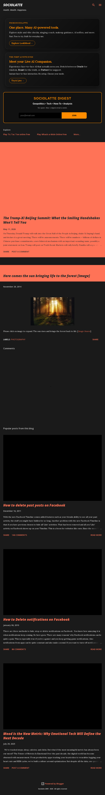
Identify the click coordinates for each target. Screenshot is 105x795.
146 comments (19, 535)
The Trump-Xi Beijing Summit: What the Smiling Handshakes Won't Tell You (51, 220)
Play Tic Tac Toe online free (16, 134)
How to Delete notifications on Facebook (36, 619)
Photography (18, 339)
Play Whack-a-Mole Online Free (52, 134)
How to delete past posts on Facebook (34, 505)
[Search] (93, 5)
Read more (96, 535)
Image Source (84, 331)
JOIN (74, 115)
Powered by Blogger (52, 783)
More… (77, 134)
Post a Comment (20, 251)
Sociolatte (12, 5)
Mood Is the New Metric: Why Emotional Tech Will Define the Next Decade (52, 735)
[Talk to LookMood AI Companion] (52, 70)
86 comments (19, 649)
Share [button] (6, 251)
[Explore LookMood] (52, 33)
